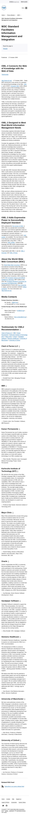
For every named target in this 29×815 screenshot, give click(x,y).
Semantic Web (15, 86)
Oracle (15, 336)
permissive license (21, 810)
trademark (11, 810)
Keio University (22, 285)
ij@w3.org (15, 302)
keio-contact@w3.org (20, 317)
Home (3, 15)
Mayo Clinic (8, 336)
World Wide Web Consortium (12, 265)
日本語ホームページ (14, 1)
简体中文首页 (24, 1)
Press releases (11, 15)
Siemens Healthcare (13, 338)
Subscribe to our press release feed (14, 786)
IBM (14, 333)
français (5, 48)
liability (6, 810)
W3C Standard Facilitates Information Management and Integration (12, 19)
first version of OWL (17, 226)
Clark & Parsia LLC (7, 333)
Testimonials (5, 74)
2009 (18, 15)
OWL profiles (11, 242)
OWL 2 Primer (13, 252)
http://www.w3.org (6, 290)
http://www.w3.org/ (7, 80)
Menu (24, 8)
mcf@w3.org (20, 310)
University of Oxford (14, 340)
